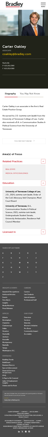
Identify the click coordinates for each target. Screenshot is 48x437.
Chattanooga (7, 326)
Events (4, 297)
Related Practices (12, 161)
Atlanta (5, 317)
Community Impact (31, 331)
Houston (5, 331)
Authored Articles (8, 294)
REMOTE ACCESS (29, 421)
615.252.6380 (9, 68)
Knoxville (5, 339)
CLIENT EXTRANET (13, 412)
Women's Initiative (31, 326)
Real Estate (10, 169)
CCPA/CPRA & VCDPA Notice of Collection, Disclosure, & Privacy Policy (23, 416)
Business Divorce (8, 365)
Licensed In (9, 232)
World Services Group (14, 422)
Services (27, 320)
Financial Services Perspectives (8, 372)
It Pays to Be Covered (10, 378)
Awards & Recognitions (10, 292)
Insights (5, 303)
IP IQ (4, 375)
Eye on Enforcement (9, 368)
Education (8, 183)
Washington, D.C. (8, 351)
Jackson (5, 337)
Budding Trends (7, 360)
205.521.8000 (34, 412)
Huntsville (5, 334)
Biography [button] (10, 93)
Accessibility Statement (13, 421)
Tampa (4, 348)
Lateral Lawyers (29, 297)
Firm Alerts (6, 300)
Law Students (29, 294)
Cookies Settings (23, 424)
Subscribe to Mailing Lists (12, 400)
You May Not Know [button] (30, 93)
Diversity (27, 323)
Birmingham (6, 320)
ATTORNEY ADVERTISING (32, 422)
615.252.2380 (9, 66)
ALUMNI (38, 421)
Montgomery (7, 342)
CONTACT (24, 412)
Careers (27, 292)
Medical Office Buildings (17, 173)
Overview (27, 317)
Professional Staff (30, 300)
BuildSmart (6, 362)
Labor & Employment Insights (10, 382)
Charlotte (5, 323)
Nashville (5, 63)
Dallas (4, 328)
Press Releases (7, 308)
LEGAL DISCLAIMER (23, 413)
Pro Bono (27, 328)
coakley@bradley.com (16, 54)
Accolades (27, 334)
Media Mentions (8, 305)
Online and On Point (9, 386)
